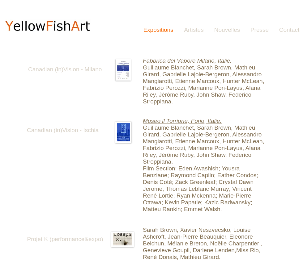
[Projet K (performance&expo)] (65, 239)
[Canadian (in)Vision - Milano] (65, 69)
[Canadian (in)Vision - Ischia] (63, 130)
